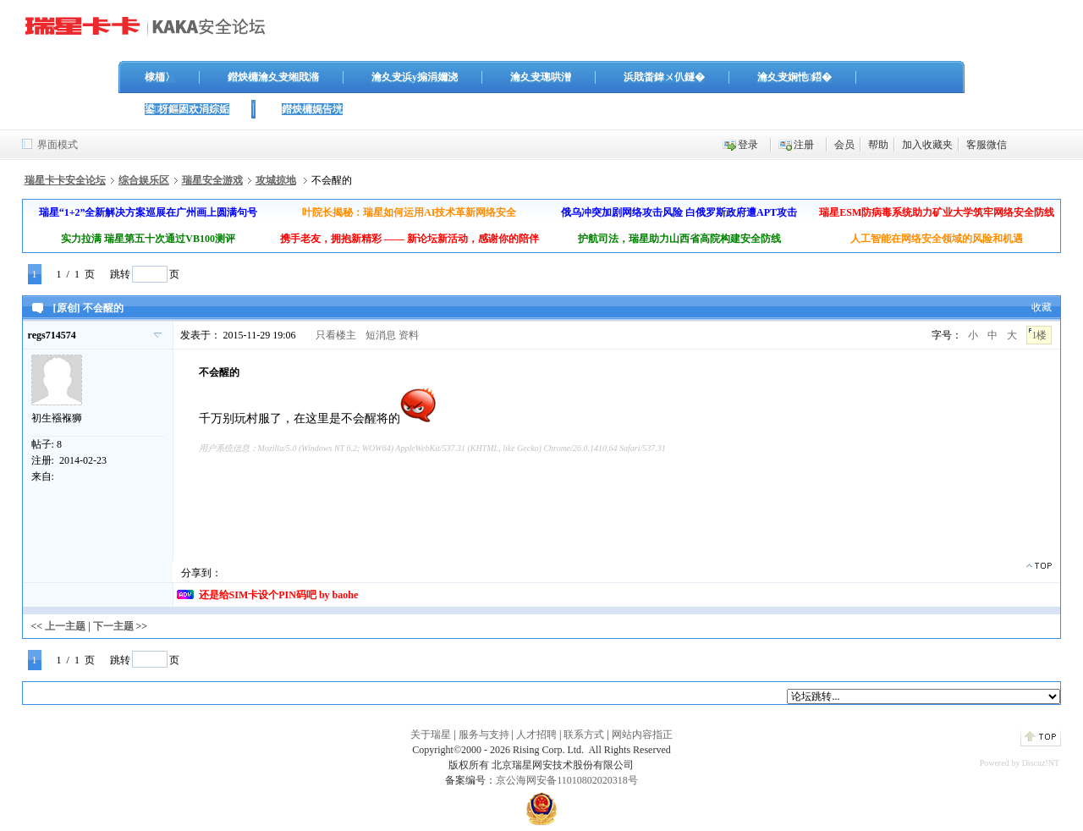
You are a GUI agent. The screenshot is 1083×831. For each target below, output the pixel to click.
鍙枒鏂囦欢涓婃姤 (187, 109)
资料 (409, 335)
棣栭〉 (160, 77)
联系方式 (583, 734)
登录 (748, 145)
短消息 (381, 335)
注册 (804, 145)
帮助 (878, 145)
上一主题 (65, 626)
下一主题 (113, 626)
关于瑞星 (430, 734)
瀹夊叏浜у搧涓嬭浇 (414, 77)
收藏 (1041, 307)
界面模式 (57, 145)
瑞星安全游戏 (212, 180)
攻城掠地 (276, 180)
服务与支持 (484, 734)
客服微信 (986, 145)
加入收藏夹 (927, 145)
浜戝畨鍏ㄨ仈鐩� (664, 77)
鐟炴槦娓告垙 (312, 109)
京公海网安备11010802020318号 (567, 780)
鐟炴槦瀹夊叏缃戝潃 (273, 77)
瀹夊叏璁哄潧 (540, 77)
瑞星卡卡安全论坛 (65, 180)
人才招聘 (536, 734)
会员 (844, 145)
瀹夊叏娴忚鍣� (794, 77)
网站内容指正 (642, 734)
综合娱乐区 (143, 180)
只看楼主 (336, 335)
